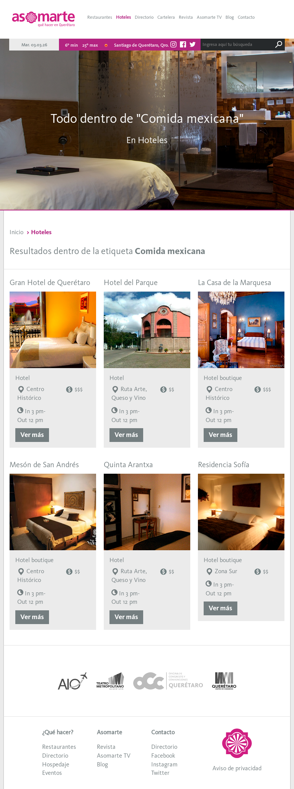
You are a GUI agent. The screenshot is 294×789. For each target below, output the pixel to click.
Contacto (246, 17)
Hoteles (123, 17)
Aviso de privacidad (236, 768)
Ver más (32, 434)
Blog (229, 17)
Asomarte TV (209, 17)
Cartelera (166, 17)
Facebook (163, 755)
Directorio (144, 17)
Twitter (160, 772)
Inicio (16, 232)
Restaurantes (99, 17)
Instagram (164, 764)
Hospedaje (55, 764)
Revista (186, 17)
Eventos (52, 772)
